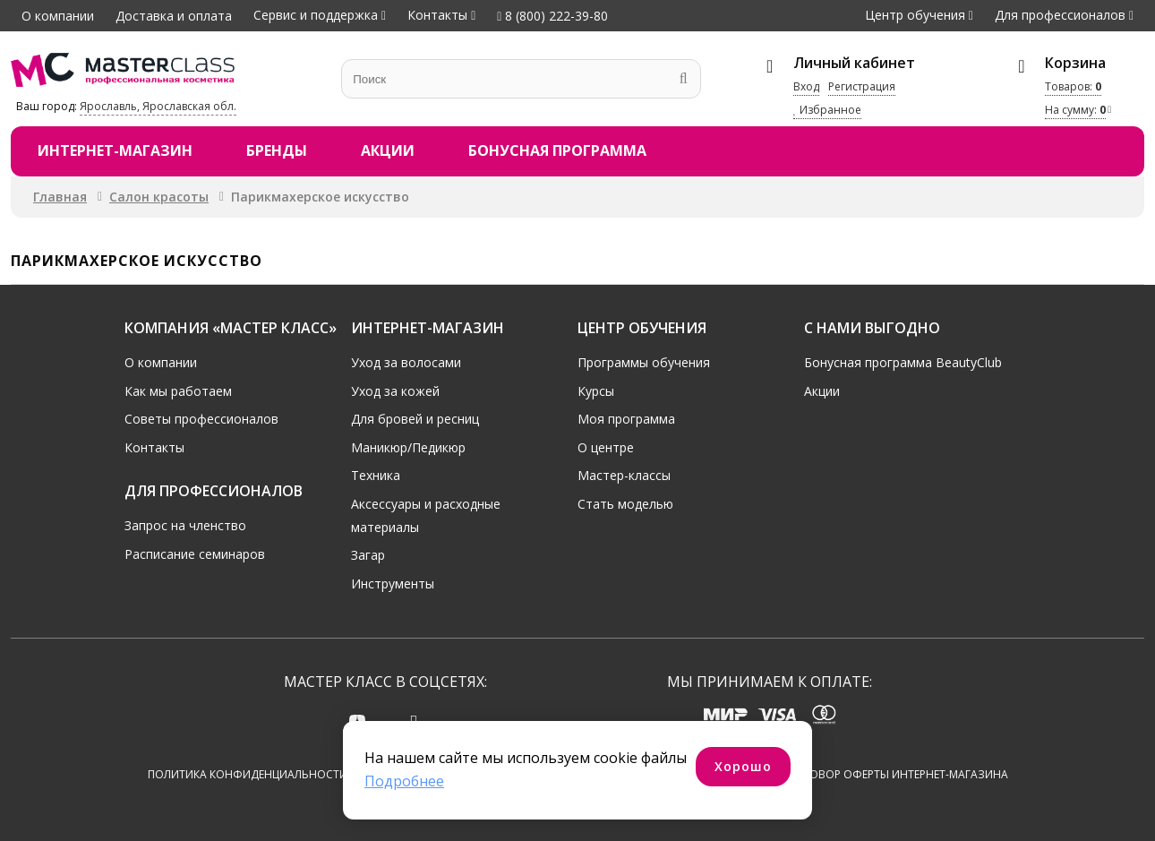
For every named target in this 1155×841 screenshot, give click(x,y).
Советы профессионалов (201, 418)
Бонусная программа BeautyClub (903, 362)
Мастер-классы (624, 475)
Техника (375, 475)
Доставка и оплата (174, 15)
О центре (606, 447)
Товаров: (1073, 86)
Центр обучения (915, 14)
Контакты (437, 14)
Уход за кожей (395, 390)
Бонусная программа (557, 150)
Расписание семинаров (194, 553)
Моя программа (626, 418)
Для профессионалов (1060, 14)
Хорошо (743, 766)
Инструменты (392, 583)
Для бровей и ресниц (415, 418)
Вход (806, 86)
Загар (368, 554)
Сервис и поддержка (315, 14)
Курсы (596, 390)
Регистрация (861, 86)
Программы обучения (644, 362)
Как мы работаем (178, 390)
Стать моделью (625, 503)
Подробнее (404, 781)
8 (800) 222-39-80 (552, 15)
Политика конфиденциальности (247, 774)
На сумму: (1075, 109)
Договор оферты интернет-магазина (897, 774)
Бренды (276, 150)
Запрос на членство (185, 525)
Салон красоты (159, 196)
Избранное (827, 109)
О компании (57, 15)
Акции (388, 150)
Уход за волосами (406, 362)
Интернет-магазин (115, 150)
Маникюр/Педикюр (408, 447)
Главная (60, 196)
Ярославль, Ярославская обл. (158, 106)
